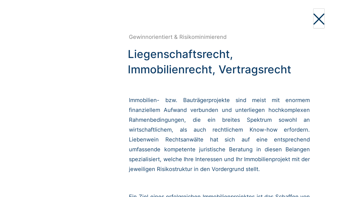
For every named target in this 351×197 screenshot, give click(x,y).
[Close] (319, 18)
